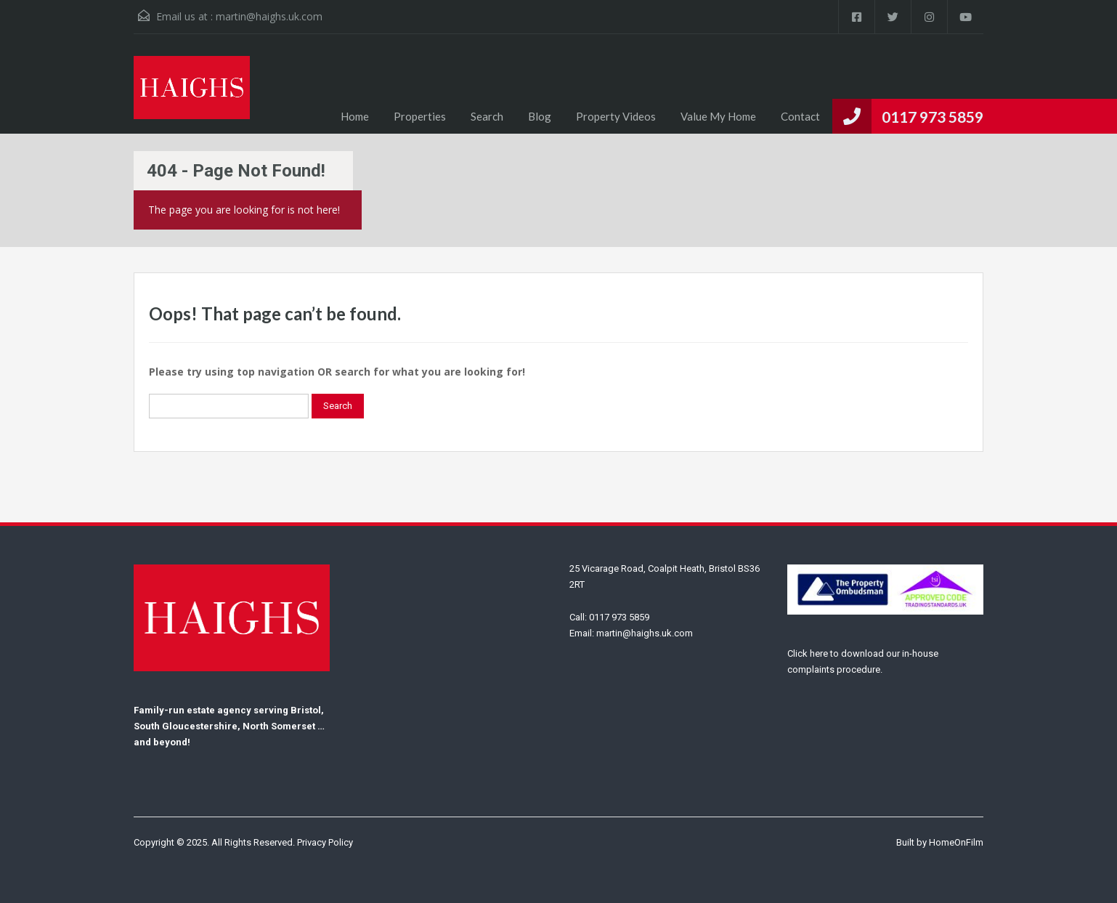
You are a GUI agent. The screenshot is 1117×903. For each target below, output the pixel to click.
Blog (539, 116)
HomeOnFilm (956, 842)
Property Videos (616, 116)
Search (487, 116)
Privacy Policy (325, 842)
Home (355, 116)
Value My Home (718, 116)
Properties (420, 116)
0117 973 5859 (932, 117)
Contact (800, 116)
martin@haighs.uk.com (269, 16)
